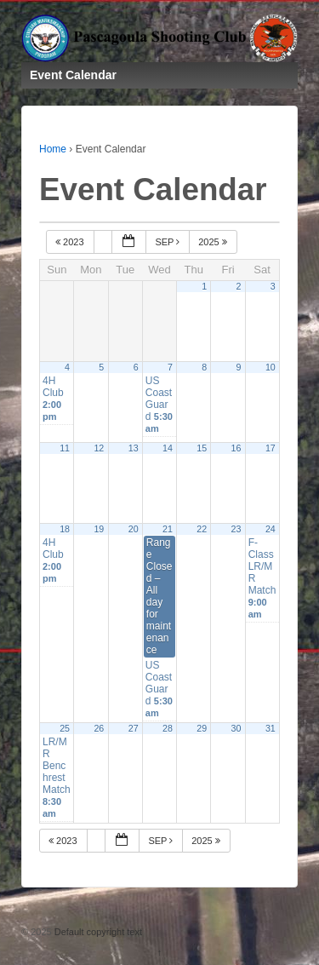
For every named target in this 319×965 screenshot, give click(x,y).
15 (202, 448)
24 (270, 529)
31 (270, 728)
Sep (168, 242)
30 (236, 728)
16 (236, 448)
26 (99, 728)
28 (167, 728)
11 (65, 448)
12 (99, 448)
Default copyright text (97, 932)
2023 (71, 242)
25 (65, 728)
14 (167, 448)
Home (52, 149)
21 (167, 529)
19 (99, 529)
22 (202, 529)
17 (270, 448)
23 (236, 529)
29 (202, 728)
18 (65, 529)
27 (133, 728)
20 (133, 529)
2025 (214, 242)
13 (133, 448)
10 (270, 367)
